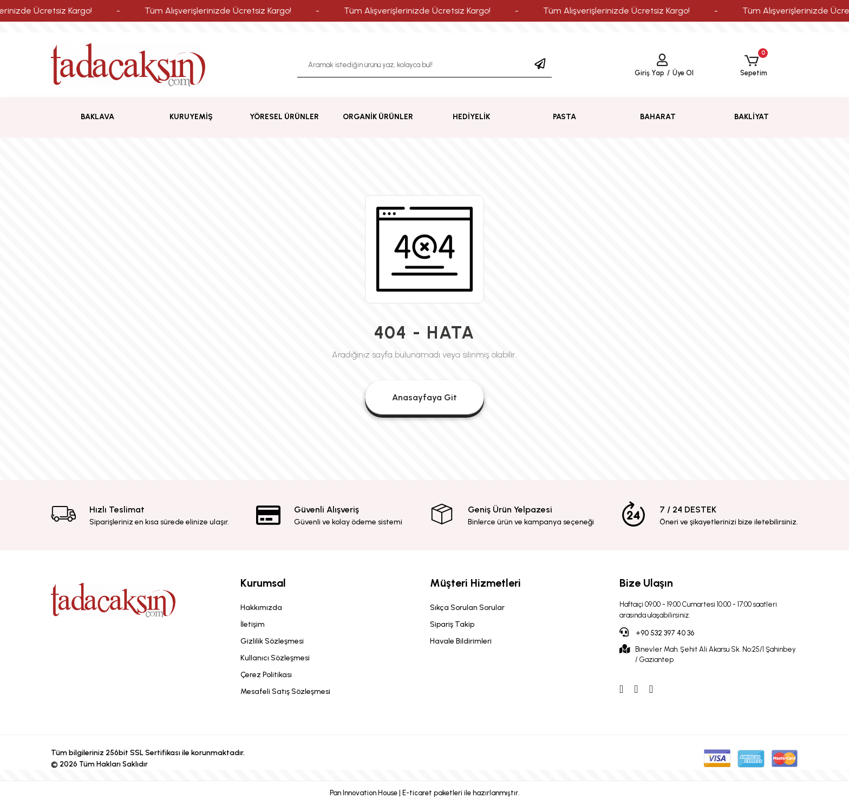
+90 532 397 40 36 (656, 632)
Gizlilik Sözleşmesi (272, 641)
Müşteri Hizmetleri (475, 582)
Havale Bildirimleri (461, 641)
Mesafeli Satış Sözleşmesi (285, 691)
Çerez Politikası (266, 674)
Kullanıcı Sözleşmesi (275, 658)
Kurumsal (263, 582)
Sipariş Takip (452, 624)
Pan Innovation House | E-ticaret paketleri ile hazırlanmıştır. (425, 793)
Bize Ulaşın (646, 582)
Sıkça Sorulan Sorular (467, 607)
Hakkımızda (261, 607)
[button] (753, 65)
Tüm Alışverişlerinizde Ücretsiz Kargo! (240, 10)
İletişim (252, 624)
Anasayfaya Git (424, 397)
